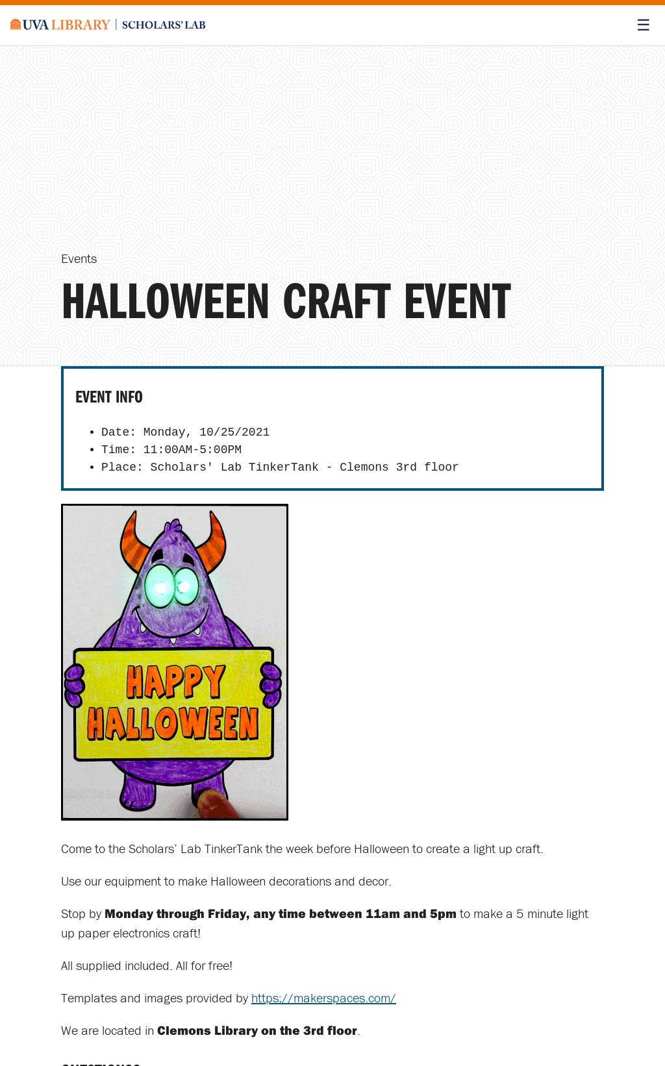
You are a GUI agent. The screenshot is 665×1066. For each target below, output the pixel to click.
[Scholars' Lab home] (107, 25)
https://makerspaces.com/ (323, 997)
